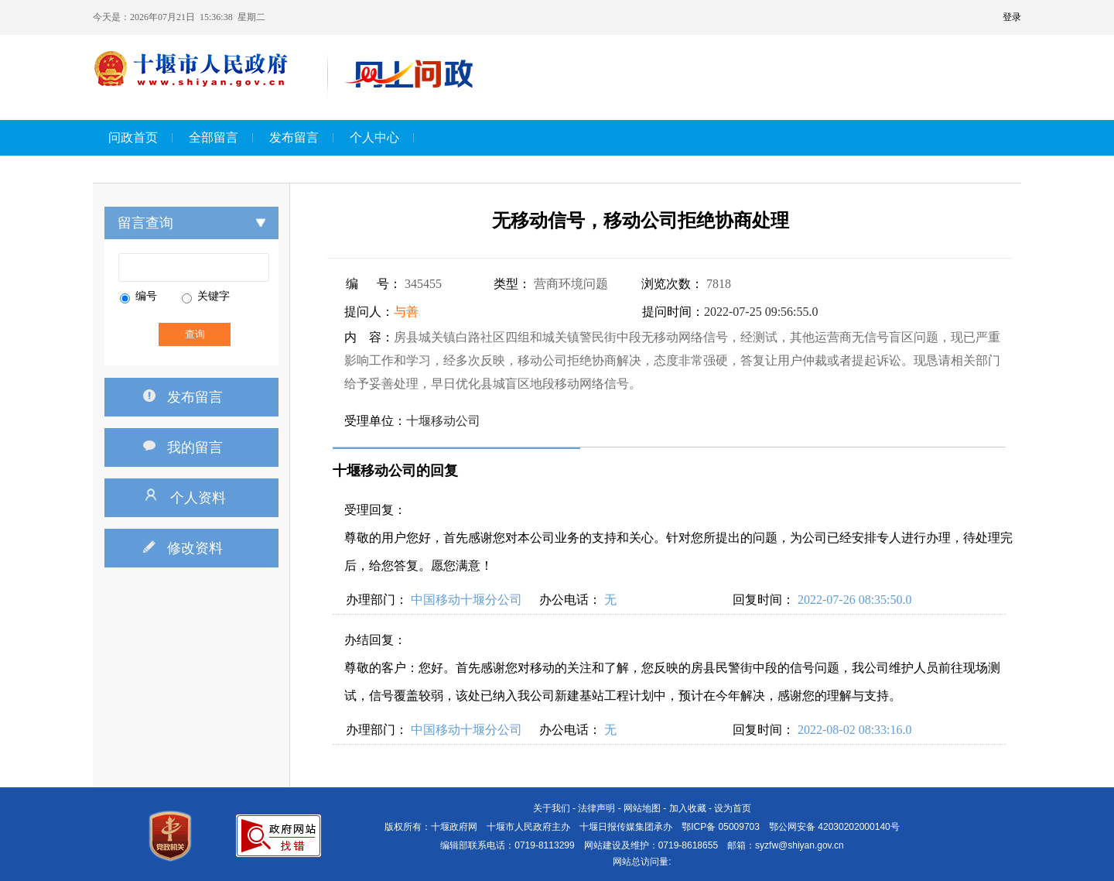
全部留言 (213, 137)
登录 (1012, 17)
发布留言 (294, 137)
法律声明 (596, 808)
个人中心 (374, 137)
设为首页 (732, 808)
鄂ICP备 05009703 (721, 826)
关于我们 (551, 808)
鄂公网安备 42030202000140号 (834, 826)
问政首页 (133, 137)
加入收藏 (687, 808)
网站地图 (642, 808)
